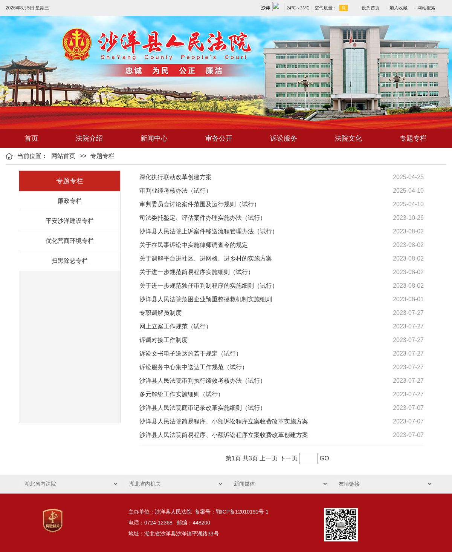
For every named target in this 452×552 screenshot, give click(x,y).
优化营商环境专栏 (70, 241)
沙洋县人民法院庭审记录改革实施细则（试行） (202, 408)
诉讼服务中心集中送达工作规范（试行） (193, 367)
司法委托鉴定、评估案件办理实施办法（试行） (202, 218)
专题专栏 (413, 138)
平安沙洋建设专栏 (70, 221)
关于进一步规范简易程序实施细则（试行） (196, 272)
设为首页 (371, 8)
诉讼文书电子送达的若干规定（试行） (190, 353)
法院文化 (348, 138)
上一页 (269, 458)
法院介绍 (89, 138)
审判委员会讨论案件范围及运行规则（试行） (199, 204)
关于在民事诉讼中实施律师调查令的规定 (193, 245)
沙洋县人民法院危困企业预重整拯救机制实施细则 (205, 299)
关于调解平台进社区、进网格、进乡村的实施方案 (205, 258)
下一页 (288, 458)
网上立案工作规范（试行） (175, 326)
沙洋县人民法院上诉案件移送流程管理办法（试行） (208, 231)
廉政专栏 (70, 201)
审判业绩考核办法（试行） (175, 190)
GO (324, 458)
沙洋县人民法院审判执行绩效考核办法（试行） (202, 380)
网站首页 (63, 156)
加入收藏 (398, 8)
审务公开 (218, 138)
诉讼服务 (283, 138)
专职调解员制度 (160, 313)
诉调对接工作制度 (163, 340)
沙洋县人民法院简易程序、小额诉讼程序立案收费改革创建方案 (223, 435)
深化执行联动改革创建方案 (175, 177)
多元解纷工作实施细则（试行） (181, 394)
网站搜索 (426, 8)
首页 (31, 138)
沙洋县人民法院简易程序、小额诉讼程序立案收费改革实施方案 (223, 421)
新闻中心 (154, 138)
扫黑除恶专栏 (70, 261)
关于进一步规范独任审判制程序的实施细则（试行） (208, 285)
